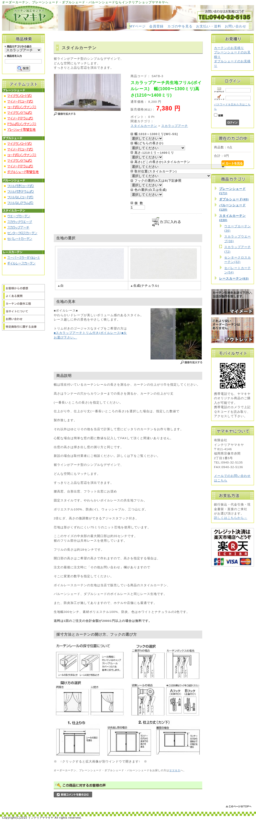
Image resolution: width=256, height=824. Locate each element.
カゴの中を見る (180, 26)
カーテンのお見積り (229, 47)
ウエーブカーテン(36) (237, 228)
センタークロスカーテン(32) (237, 259)
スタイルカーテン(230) (232, 218)
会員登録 (156, 26)
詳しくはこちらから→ (230, 517)
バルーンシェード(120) (232, 207)
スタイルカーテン (144, 125)
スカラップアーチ (174, 125)
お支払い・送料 (208, 26)
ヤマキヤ (174, 770)
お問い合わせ (235, 26)
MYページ (138, 26)
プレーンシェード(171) (232, 191)
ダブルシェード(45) (234, 199)
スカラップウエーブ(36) (237, 238)
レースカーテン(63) (234, 278)
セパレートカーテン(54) (237, 270)
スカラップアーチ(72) (237, 249)
